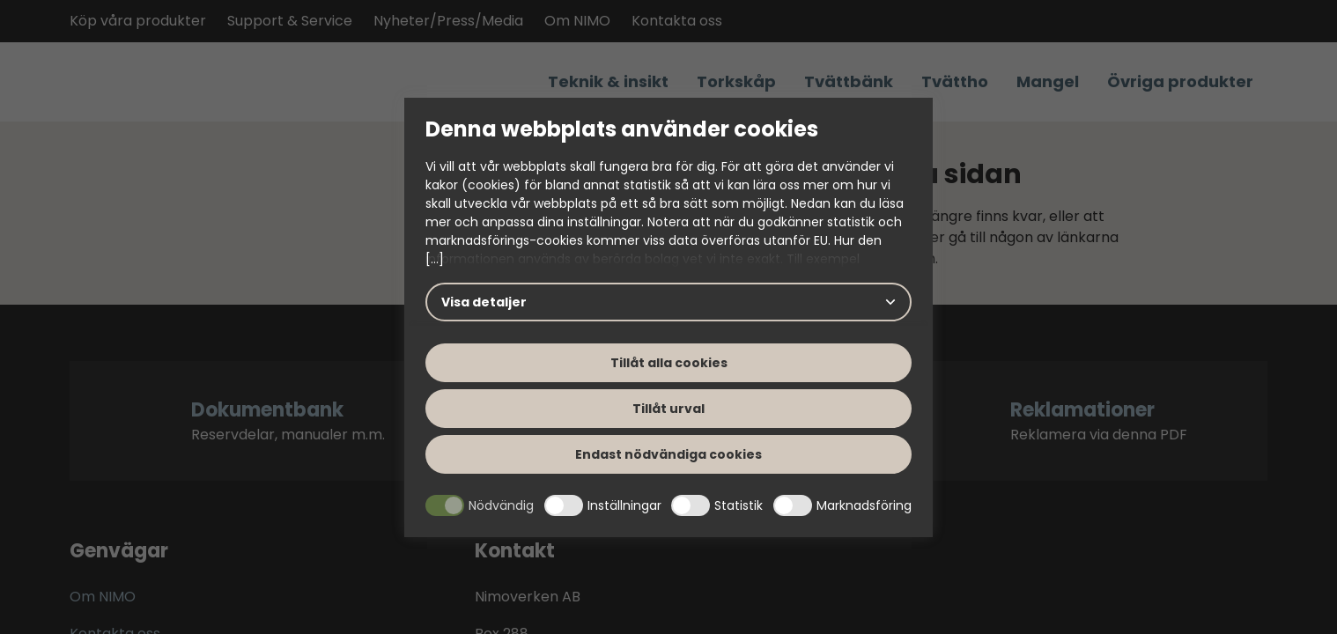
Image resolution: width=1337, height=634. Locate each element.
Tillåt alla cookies (669, 363)
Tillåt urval (668, 408)
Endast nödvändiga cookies (668, 454)
